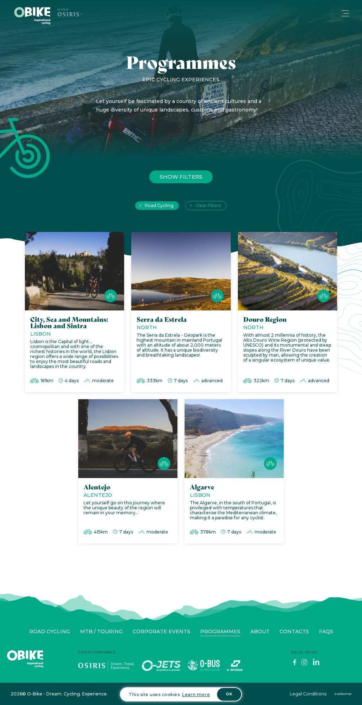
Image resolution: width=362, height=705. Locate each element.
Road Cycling (159, 207)
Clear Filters (208, 207)
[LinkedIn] (316, 664)
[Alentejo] (127, 473)
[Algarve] (234, 473)
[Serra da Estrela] (180, 314)
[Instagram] (304, 664)
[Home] (32, 16)
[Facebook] (294, 664)
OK (229, 694)
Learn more (196, 694)
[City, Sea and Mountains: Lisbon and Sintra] (74, 314)
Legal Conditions (308, 694)
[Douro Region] (287, 314)
